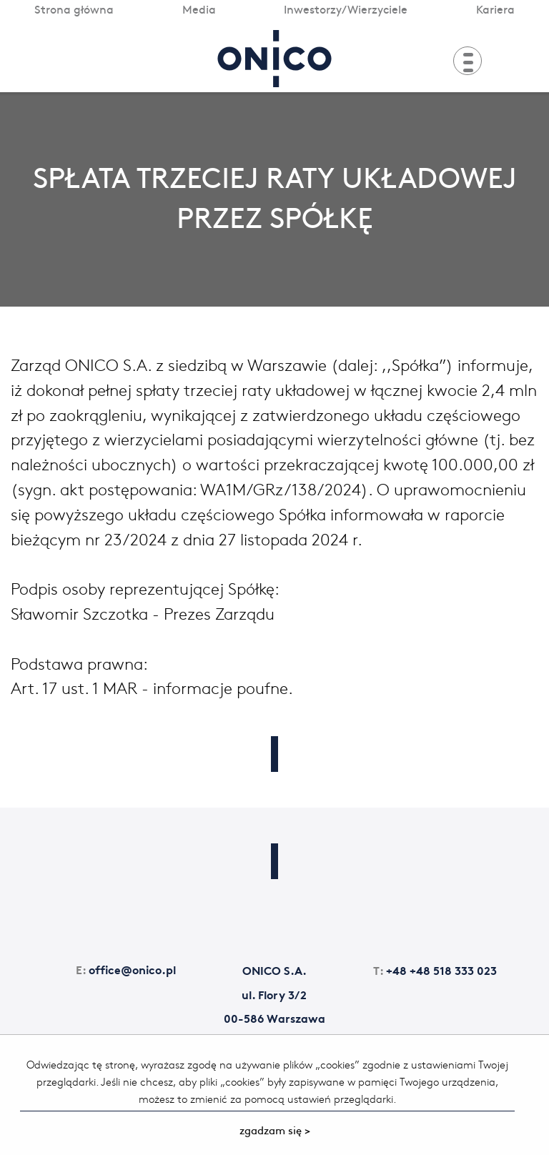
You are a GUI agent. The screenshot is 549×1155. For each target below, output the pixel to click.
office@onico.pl (126, 969)
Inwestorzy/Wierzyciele (345, 8)
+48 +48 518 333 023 (435, 969)
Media (199, 8)
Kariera (495, 8)
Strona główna (74, 8)
